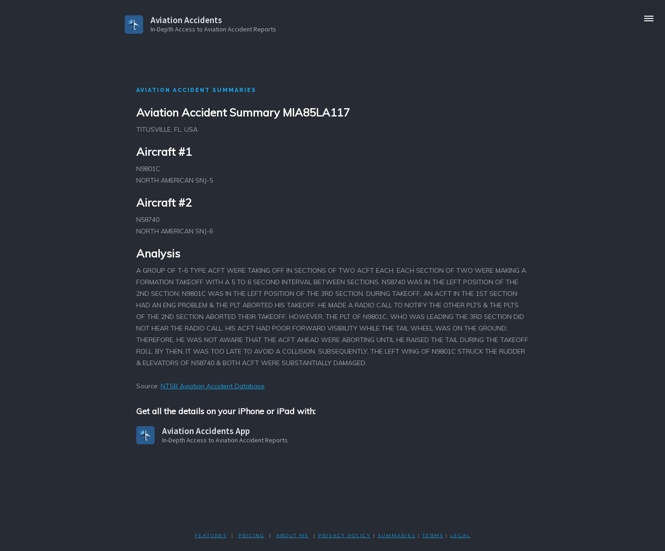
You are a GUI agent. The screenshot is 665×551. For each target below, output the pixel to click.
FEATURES (211, 536)
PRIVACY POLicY (344, 536)
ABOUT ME (292, 536)
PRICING (251, 536)
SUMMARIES (397, 536)
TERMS (433, 536)
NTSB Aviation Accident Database (213, 386)
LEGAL (460, 536)
